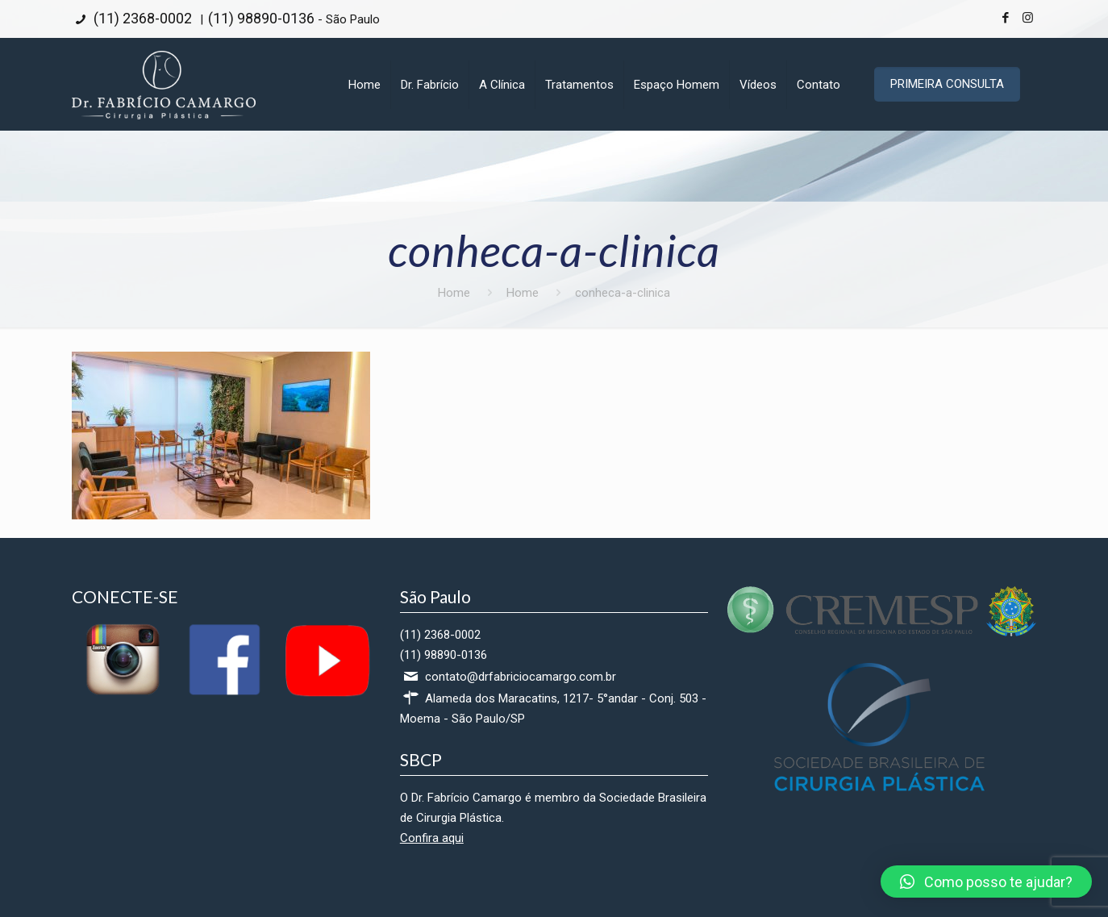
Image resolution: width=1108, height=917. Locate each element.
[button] (986, 881)
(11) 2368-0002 (141, 18)
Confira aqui (432, 838)
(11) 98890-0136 (261, 18)
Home (454, 293)
